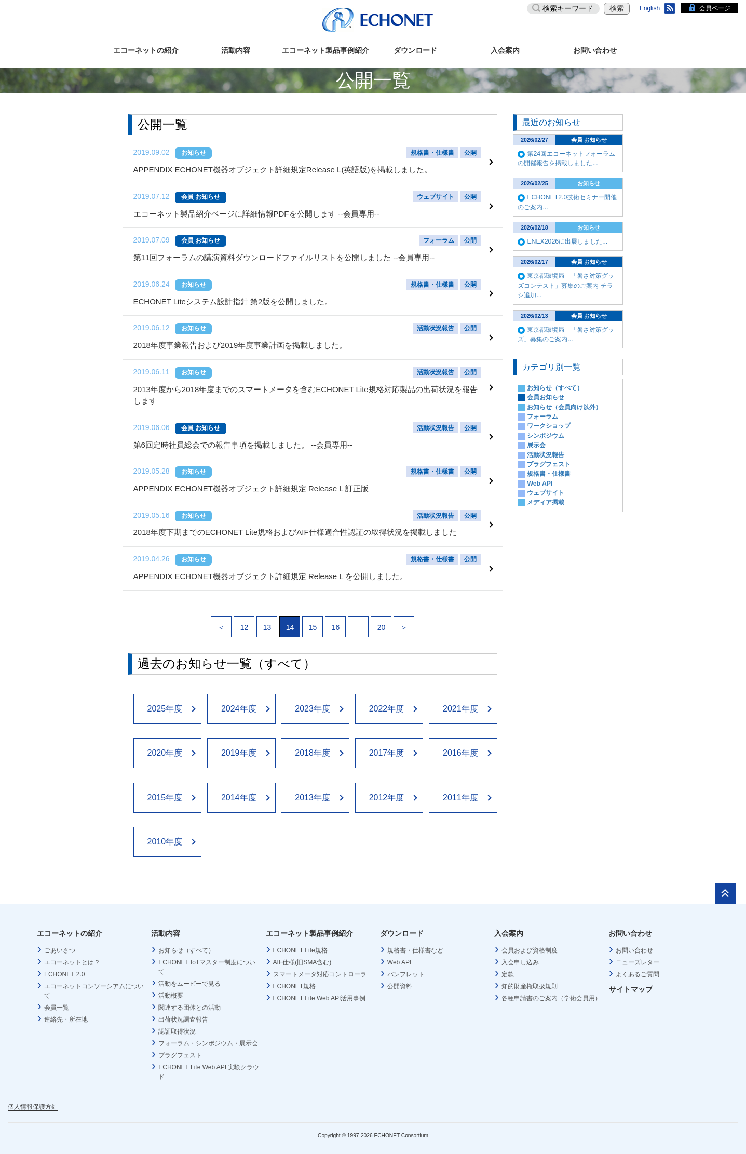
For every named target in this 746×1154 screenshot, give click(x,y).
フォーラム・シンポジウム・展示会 (208, 1038)
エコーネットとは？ (72, 957)
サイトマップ (631, 985)
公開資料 (399, 981)
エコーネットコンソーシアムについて (94, 985)
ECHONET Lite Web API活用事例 (319, 993)
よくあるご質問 (637, 969)
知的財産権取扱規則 (529, 981)
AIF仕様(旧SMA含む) (302, 957)
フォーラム (542, 416)
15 (313, 623)
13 (267, 623)
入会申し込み (520, 957)
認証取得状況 (177, 1026)
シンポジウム (545, 435)
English (650, 8)
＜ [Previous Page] (221, 623)
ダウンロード (415, 50)
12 (244, 623)
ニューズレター (637, 957)
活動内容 (235, 50)
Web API (539, 483)
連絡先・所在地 (66, 1014)
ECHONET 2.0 (64, 969)
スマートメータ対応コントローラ (320, 969)
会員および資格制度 (529, 945)
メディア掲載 (545, 502)
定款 (507, 969)
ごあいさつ (59, 945)
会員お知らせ (545, 397)
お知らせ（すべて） (555, 388)
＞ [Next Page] (404, 623)
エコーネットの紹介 (146, 50)
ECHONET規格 (294, 981)
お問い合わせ (595, 50)
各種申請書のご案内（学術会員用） (551, 993)
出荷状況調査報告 (183, 1014)
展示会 (536, 445)
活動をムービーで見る (189, 978)
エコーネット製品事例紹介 (325, 50)
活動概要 (170, 990)
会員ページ (714, 8)
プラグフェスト (549, 464)
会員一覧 (56, 1002)
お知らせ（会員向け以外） (564, 407)
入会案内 (505, 50)
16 (336, 623)
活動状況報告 (545, 455)
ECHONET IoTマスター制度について (206, 962)
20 (381, 623)
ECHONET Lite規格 (300, 945)
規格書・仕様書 (549, 473)
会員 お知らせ (200, 196)
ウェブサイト (545, 493)
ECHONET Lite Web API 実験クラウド (208, 1066)
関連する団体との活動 (189, 1002)
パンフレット (406, 969)
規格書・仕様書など (415, 945)
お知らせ (193, 152)
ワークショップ (549, 426)
